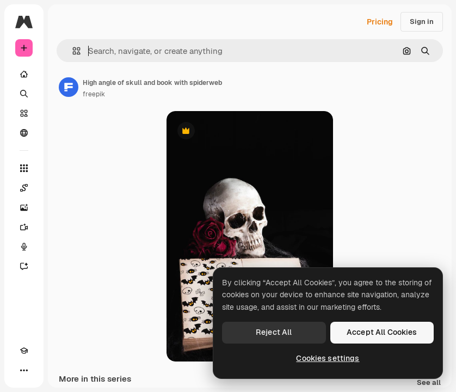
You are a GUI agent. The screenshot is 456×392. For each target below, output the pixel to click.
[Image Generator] (24, 207)
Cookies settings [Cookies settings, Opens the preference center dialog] (327, 358)
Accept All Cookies (382, 332)
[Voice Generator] (24, 246)
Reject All (274, 332)
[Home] (24, 74)
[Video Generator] (24, 227)
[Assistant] (24, 266)
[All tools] (24, 168)
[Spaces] (24, 188)
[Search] (24, 93)
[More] (24, 370)
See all (429, 383)
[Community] (24, 133)
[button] (72, 51)
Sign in (422, 21)
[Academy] (24, 350)
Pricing (380, 22)
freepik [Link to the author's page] (94, 94)
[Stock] (24, 113)
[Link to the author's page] (68, 87)
